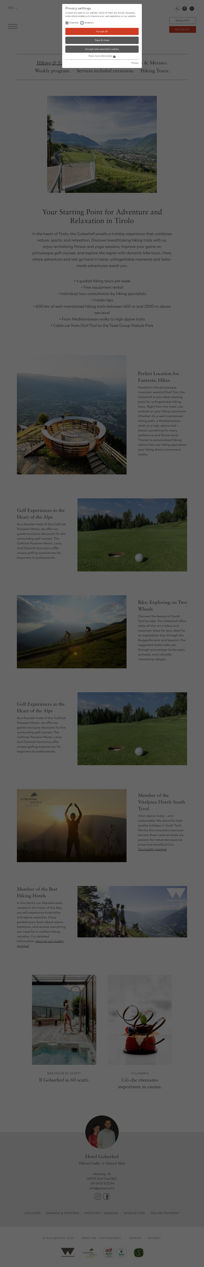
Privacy (135, 63)
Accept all (102, 31)
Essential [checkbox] (73, 22)
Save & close (102, 40)
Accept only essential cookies (102, 49)
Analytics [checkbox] (89, 22)
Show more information (102, 56)
